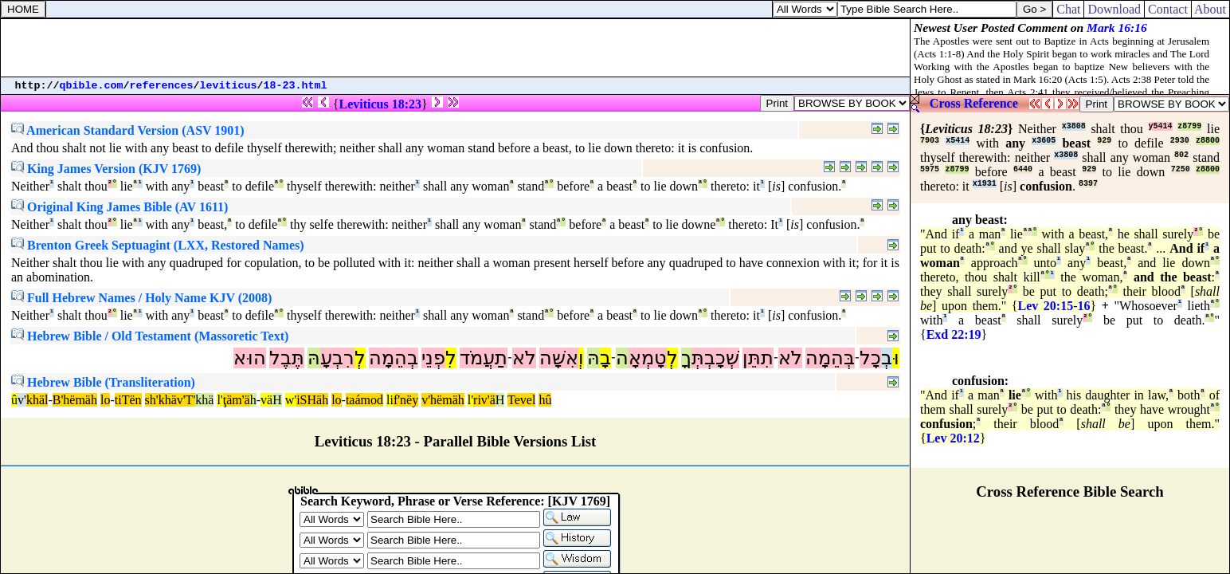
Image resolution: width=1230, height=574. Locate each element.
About (1210, 9)
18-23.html (295, 86)
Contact (1168, 9)
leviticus (228, 86)
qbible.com (91, 86)
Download (1114, 9)
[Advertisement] (455, 48)
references (162, 86)
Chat (1068, 9)
